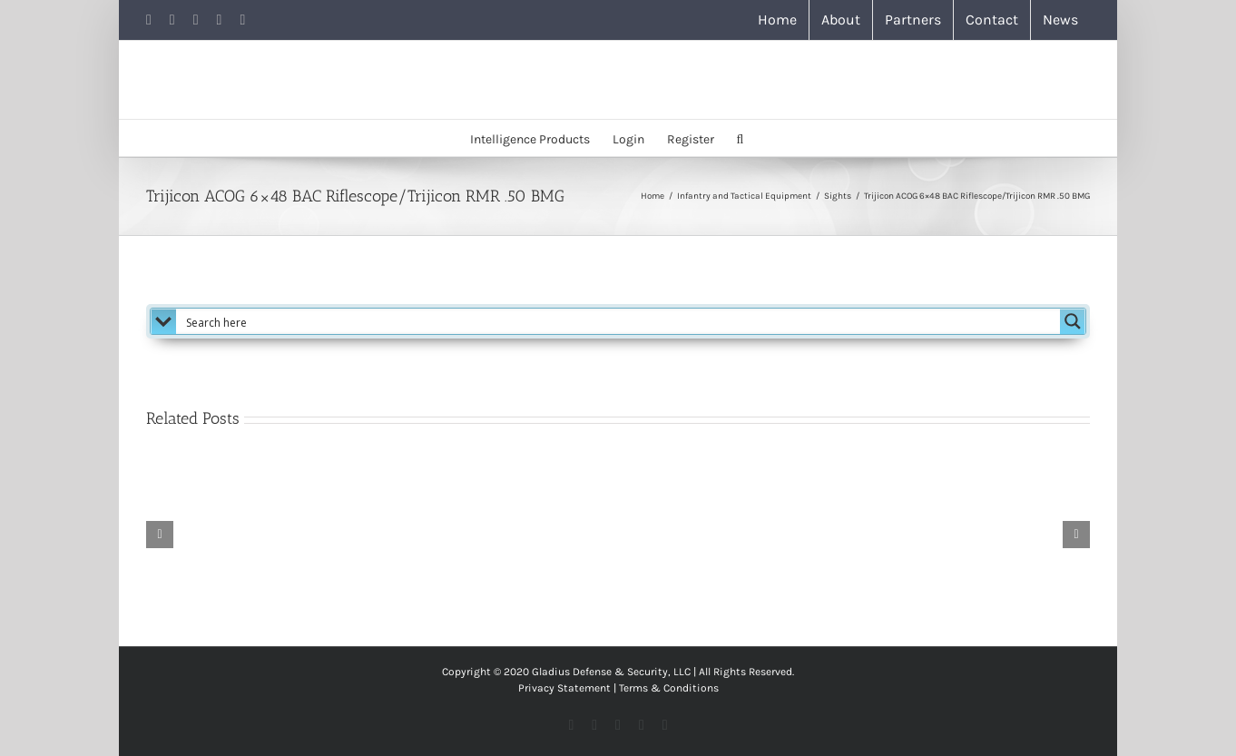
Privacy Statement (564, 688)
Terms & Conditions (669, 688)
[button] (740, 138)
